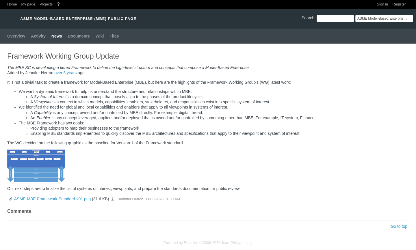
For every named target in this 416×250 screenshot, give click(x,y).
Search (308, 18)
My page (28, 4)
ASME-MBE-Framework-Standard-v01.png (52, 199)
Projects (46, 4)
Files (114, 36)
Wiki (100, 36)
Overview (16, 36)
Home (12, 4)
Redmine (191, 243)
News (56, 36)
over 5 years (65, 72)
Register (399, 4)
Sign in (382, 4)
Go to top (399, 226)
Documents (79, 36)
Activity (38, 36)
